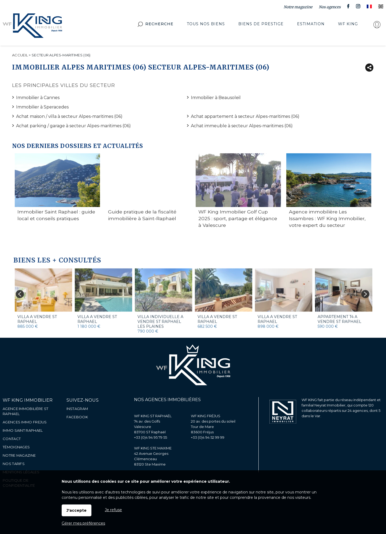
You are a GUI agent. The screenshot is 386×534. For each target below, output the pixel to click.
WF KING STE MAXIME (153, 448)
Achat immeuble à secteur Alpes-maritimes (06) (242, 125)
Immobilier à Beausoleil (216, 97)
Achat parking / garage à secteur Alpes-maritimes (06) (73, 125)
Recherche (155, 25)
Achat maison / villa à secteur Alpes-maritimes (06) (69, 116)
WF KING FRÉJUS (205, 416)
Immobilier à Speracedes (42, 107)
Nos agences (330, 7)
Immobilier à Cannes (38, 97)
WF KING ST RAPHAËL (153, 416)
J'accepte (76, 510)
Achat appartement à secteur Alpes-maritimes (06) (245, 116)
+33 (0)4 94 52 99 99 (207, 437)
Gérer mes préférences (83, 523)
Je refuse (113, 509)
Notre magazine (298, 7)
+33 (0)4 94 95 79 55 (150, 437)
